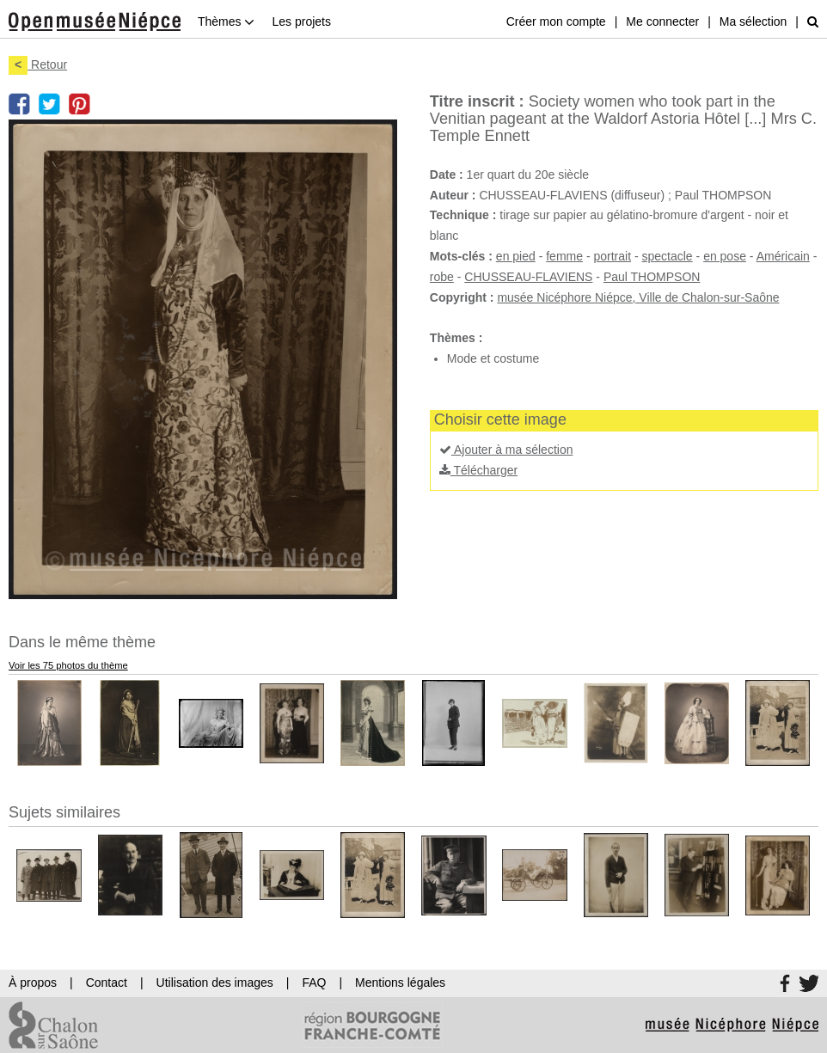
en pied (516, 256)
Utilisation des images (214, 982)
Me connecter (662, 21)
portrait (612, 256)
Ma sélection (753, 21)
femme (564, 256)
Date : (446, 174)
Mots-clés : (461, 256)
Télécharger (478, 470)
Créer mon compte (556, 21)
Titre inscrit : (477, 101)
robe (442, 277)
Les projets (301, 21)
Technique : (463, 215)
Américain (783, 256)
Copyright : (462, 297)
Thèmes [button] (226, 21)
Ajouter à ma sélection (506, 449)
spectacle (667, 256)
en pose (724, 256)
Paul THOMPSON (652, 277)
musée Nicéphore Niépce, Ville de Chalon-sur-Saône (638, 297)
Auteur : (453, 195)
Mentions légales (400, 982)
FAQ (314, 982)
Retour (38, 64)
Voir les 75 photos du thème (68, 665)
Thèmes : (456, 338)
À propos (33, 982)
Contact (106, 982)
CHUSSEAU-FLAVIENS (528, 277)
